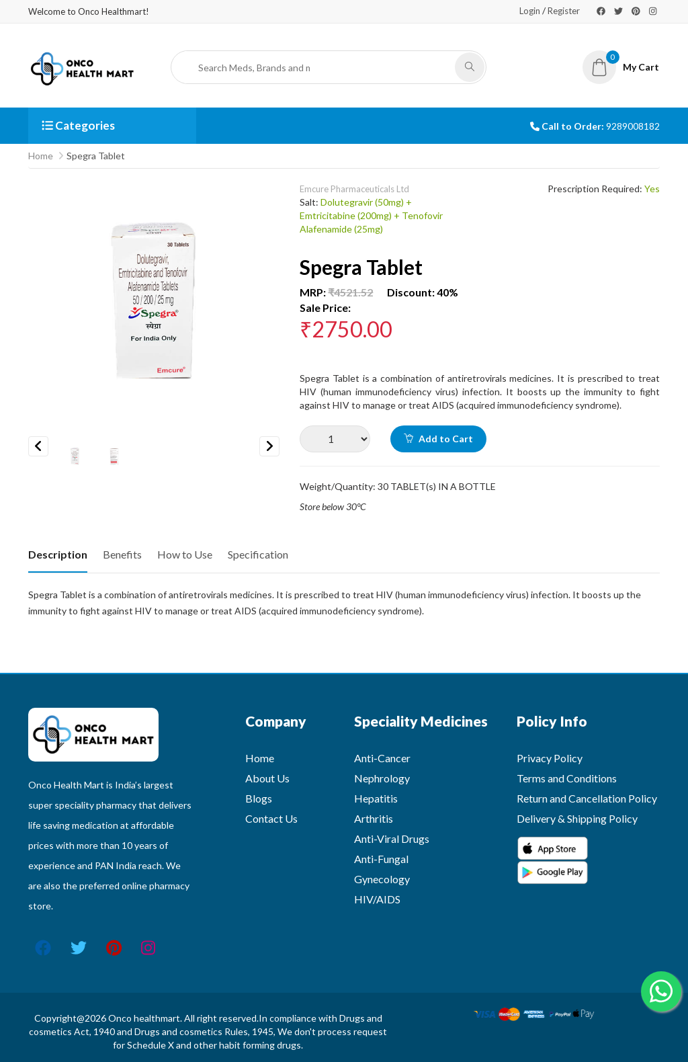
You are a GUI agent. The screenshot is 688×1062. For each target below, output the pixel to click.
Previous (38, 446)
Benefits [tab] (122, 554)
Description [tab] (57, 554)
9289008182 (633, 126)
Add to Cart (438, 438)
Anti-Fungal (381, 858)
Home (40, 155)
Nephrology (382, 778)
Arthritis (373, 818)
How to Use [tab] (184, 554)
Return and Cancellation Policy (587, 798)
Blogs (258, 798)
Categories (78, 125)
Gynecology (382, 878)
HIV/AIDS (377, 899)
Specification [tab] (258, 554)
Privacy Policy (550, 757)
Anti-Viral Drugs (391, 838)
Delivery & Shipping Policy (577, 818)
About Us (267, 778)
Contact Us (271, 818)
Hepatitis (376, 798)
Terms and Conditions (567, 778)
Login (529, 10)
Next (269, 446)
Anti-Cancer (382, 757)
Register (564, 10)
